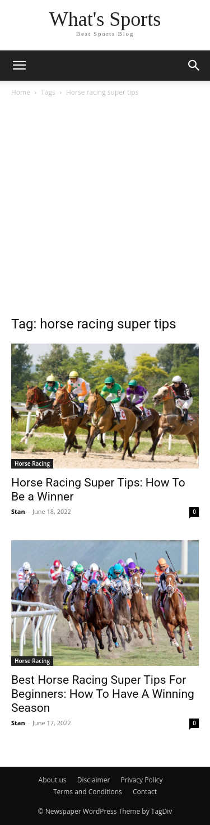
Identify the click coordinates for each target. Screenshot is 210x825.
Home (20, 92)
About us (53, 780)
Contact (145, 791)
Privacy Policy (141, 780)
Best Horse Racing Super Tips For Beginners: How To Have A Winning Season (102, 694)
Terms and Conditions (87, 791)
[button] (19, 65)
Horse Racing (32, 463)
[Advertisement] (105, 209)
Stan (18, 511)
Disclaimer (93, 780)
